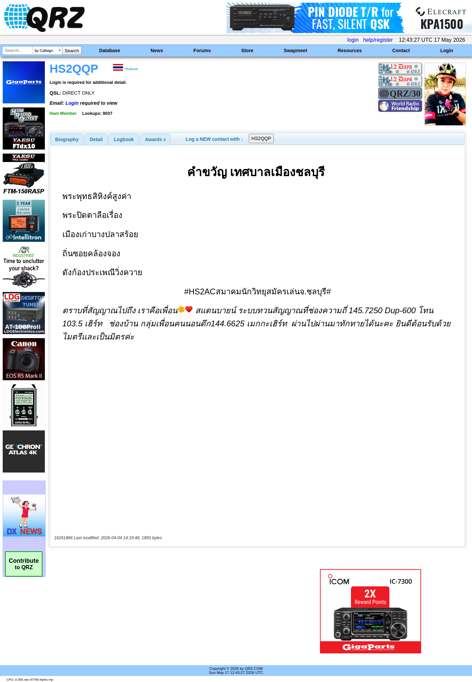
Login (446, 50)
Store (247, 50)
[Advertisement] (166, 611)
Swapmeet (295, 50)
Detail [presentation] (96, 139)
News (157, 50)
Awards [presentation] (155, 139)
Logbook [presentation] (124, 139)
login (353, 40)
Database (109, 50)
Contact (401, 50)
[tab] (67, 139)
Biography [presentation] (67, 139)
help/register (378, 40)
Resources (349, 50)
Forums (202, 50)
